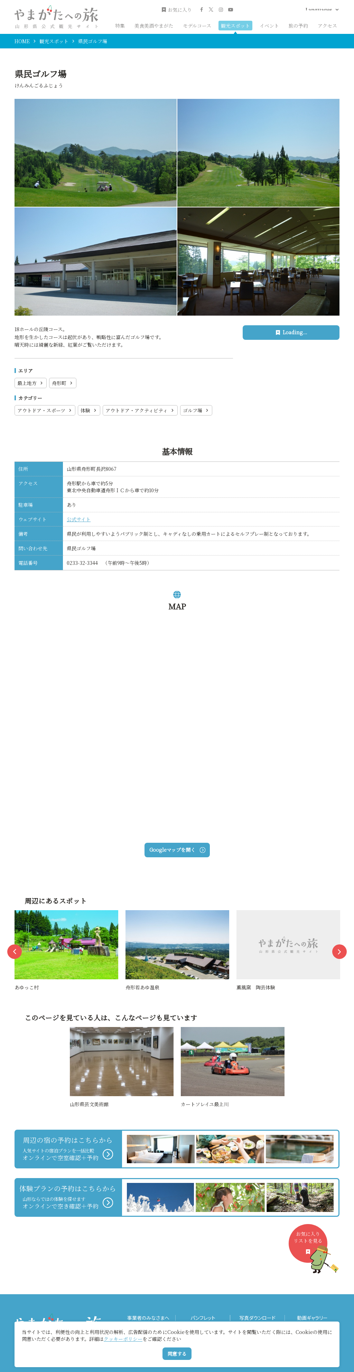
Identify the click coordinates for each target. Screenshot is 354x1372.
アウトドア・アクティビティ (140, 410)
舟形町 (63, 383)
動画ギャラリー (312, 1318)
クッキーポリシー (123, 1338)
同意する (177, 1353)
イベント (269, 25)
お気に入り (176, 9)
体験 (89, 410)
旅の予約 (298, 25)
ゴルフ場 (196, 410)
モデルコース (197, 25)
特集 (120, 25)
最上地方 (30, 383)
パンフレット (202, 1318)
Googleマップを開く (177, 849)
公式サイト (79, 519)
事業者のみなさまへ (148, 1318)
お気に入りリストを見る (310, 1246)
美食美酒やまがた (153, 25)
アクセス (327, 25)
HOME (22, 41)
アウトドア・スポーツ (45, 410)
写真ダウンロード (257, 1318)
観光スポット (235, 25)
